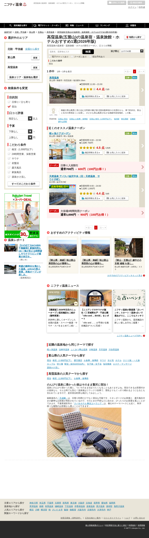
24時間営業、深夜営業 (24, 154)
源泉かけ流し (53, 367)
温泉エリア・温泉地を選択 (23, 77)
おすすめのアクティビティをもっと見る (124, 275)
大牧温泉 (93, 349)
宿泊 (49, 360)
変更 (35, 58)
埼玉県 (42, 503)
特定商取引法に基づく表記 (116, 525)
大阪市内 (81, 509)
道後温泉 (90, 506)
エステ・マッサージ (122, 364)
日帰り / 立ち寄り (21, 102)
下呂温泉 (69, 506)
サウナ (103, 360)
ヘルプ (127, 518)
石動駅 (132, 119)
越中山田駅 (62, 122)
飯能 (66, 509)
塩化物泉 (107, 364)
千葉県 (50, 503)
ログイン (132, 7)
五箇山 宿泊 (62, 119)
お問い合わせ (139, 518)
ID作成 (142, 7)
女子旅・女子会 (94, 364)
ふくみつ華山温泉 (79, 349)
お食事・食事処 (91, 360)
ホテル (118, 360)
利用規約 (132, 525)
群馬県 (66, 503)
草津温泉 (34, 506)
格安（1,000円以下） (62, 360)
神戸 (109, 509)
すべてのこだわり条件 (23, 184)
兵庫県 (58, 503)
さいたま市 (57, 509)
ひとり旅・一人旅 (131, 360)
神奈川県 (34, 503)
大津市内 (101, 509)
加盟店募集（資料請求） (71, 518)
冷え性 (111, 360)
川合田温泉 (114, 349)
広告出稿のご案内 (93, 518)
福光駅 (116, 119)
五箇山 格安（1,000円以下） (100, 119)
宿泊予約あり (98, 56)
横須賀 (44, 509)
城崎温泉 (59, 506)
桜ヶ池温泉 (52, 349)
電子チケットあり (60, 56)
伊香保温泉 (79, 506)
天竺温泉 (103, 349)
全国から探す (32, 49)
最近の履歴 (136, 3)
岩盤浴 (15, 163)
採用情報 (141, 525)
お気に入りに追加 (117, 96)
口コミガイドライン (112, 518)
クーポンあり (80, 56)
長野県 (97, 503)
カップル (51, 364)
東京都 (73, 503)
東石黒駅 (124, 119)
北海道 (89, 503)
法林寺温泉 (64, 349)
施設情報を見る (92, 96)
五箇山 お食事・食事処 (78, 119)
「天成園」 (62, 398)
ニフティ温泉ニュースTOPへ (129, 336)
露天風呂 (78, 360)
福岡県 (112, 503)
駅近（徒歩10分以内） (75, 364)
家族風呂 (16, 172)
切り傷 (60, 364)
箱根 (41, 506)
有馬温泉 (49, 506)
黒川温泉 (100, 506)
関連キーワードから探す (16, 513)
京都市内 (91, 509)
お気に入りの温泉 (116, 3)
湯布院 (109, 506)
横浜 (32, 509)
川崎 (37, 509)
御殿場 (73, 509)
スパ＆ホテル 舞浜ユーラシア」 (89, 403)
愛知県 (104, 503)
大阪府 (81, 503)
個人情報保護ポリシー (94, 525)
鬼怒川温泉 (119, 506)
